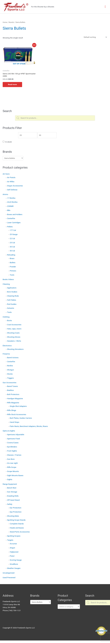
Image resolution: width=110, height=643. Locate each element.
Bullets (12, 262)
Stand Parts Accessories (20, 532)
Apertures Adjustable (15, 434)
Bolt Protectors (13, 394)
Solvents (10, 308)
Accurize (13, 544)
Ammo (5, 194)
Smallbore (14, 564)
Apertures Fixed (13, 439)
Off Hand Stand (13, 500)
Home (5, 22)
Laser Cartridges (14, 222)
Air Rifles (10, 181)
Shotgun (10, 370)
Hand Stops (14, 422)
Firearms (6, 354)
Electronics (7, 345)
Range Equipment (10, 484)
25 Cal (12, 242)
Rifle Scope (11, 467)
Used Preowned (9, 577)
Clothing (6, 317)
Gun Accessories (9, 382)
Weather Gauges (14, 568)
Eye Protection (16, 512)
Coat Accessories (14, 324)
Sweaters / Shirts (14, 341)
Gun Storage (12, 492)
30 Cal (12, 247)
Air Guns (6, 174)
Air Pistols (11, 177)
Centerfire (11, 218)
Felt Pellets (11, 300)
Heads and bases (17, 528)
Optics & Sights (9, 431)
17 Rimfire (11, 198)
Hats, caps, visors (14, 329)
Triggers (10, 378)
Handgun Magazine (15, 398)
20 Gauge (14, 234)
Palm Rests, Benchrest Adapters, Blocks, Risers (29, 426)
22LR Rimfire (12, 202)
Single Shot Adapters (18, 406)
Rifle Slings (11, 410)
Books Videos (8, 279)
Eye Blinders (12, 447)
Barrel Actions (13, 357)
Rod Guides (12, 304)
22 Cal (12, 238)
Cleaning (6, 284)
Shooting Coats (13, 333)
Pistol (12, 556)
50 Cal (12, 251)
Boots (9, 320)
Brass (12, 258)
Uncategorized (8, 573)
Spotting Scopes (14, 536)
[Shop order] (94, 37)
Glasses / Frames (14, 455)
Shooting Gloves (13, 337)
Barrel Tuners (12, 386)
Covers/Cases (13, 443)
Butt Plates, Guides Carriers (21, 418)
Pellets (10, 227)
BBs (8, 210)
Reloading (11, 255)
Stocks (10, 374)
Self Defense (12, 190)
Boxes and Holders (14, 214)
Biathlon (10, 390)
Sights (9, 479)
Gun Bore (11, 459)
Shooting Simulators (15, 349)
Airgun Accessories (15, 186)
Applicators (11, 288)
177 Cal (13, 230)
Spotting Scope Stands (16, 520)
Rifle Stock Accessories (16, 414)
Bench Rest (11, 488)
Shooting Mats (13, 516)
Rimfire (10, 366)
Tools (12, 275)
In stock (8, 142)
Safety (9, 504)
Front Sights (12, 451)
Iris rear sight (12, 463)
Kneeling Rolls (13, 496)
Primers (13, 271)
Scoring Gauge (16, 560)
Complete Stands (17, 524)
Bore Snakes (12, 292)
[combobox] (69, 606)
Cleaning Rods (13, 296)
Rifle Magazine (13, 403)
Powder (13, 267)
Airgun (12, 548)
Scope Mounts (13, 471)
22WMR (10, 206)
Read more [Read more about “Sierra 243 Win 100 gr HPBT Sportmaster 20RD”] (12, 84)
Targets (10, 540)
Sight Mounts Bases (15, 475)
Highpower (14, 552)
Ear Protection (15, 508)
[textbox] (67, 606)
